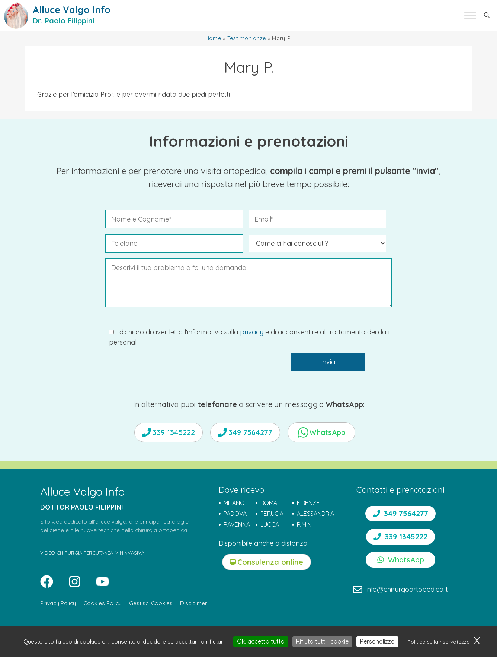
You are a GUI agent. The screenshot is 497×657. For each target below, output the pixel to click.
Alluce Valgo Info (71, 9)
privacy (251, 332)
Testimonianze (246, 38)
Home (213, 38)
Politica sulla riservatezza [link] (438, 641)
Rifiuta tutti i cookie (322, 641)
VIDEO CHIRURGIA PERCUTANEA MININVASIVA (92, 553)
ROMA (268, 503)
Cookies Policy (102, 603)
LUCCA (269, 524)
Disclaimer (193, 603)
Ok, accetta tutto (261, 641)
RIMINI (304, 524)
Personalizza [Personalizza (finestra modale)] (377, 641)
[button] (487, 15)
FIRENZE (308, 503)
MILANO (234, 503)
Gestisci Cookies (151, 603)
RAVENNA (237, 524)
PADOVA (235, 513)
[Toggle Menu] (470, 15)
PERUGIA (271, 513)
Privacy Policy (58, 603)
